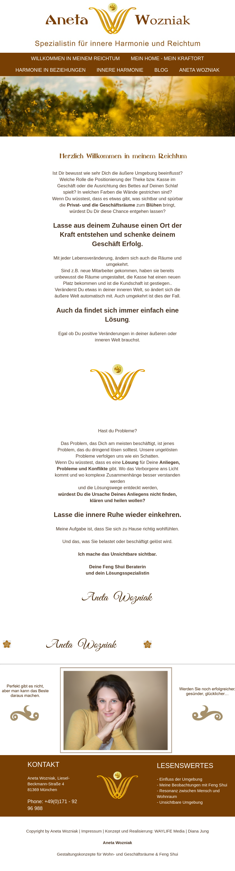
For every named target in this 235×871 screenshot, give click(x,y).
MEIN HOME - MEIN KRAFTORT (167, 58)
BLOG (161, 70)
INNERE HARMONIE (120, 70)
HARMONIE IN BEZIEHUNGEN (50, 70)
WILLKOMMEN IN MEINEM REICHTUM (75, 58)
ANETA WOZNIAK (199, 70)
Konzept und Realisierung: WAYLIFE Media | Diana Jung (157, 831)
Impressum (92, 831)
